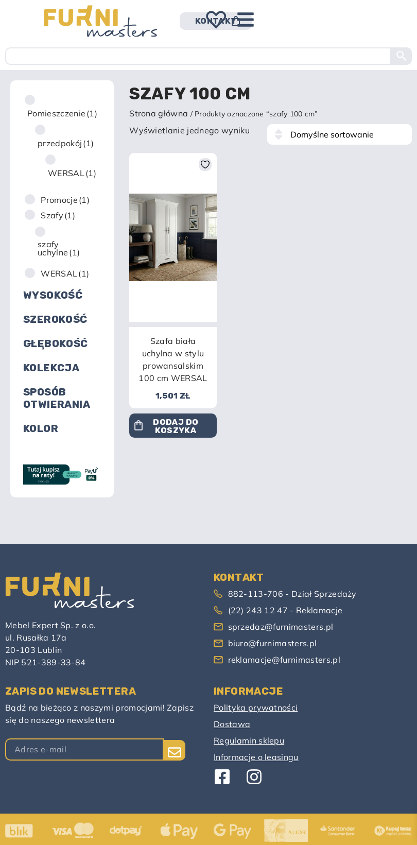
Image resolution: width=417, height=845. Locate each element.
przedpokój (66, 143)
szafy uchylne (59, 248)
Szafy (58, 215)
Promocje (65, 200)
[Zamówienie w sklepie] (339, 134)
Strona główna (158, 113)
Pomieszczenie (62, 113)
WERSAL (72, 173)
